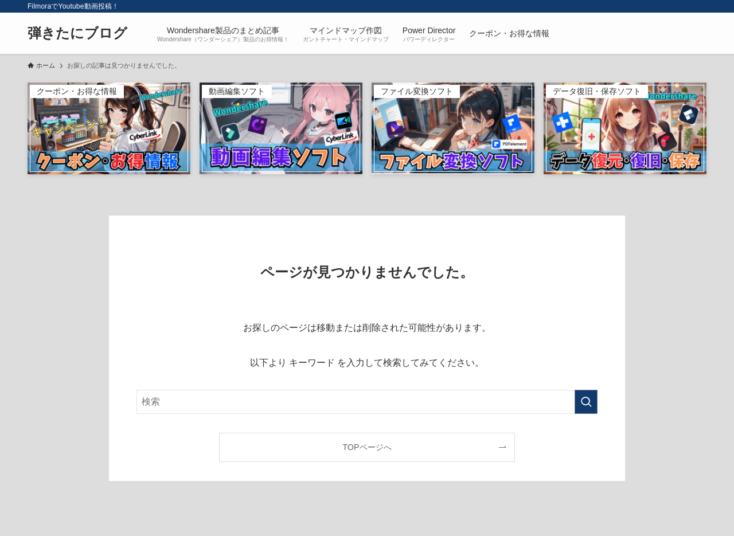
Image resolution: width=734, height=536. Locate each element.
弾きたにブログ (77, 33)
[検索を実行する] (586, 402)
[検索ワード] (367, 402)
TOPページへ (366, 447)
